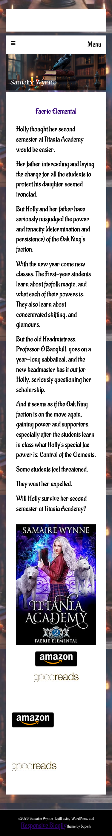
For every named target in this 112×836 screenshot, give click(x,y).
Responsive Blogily (43, 825)
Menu (94, 44)
